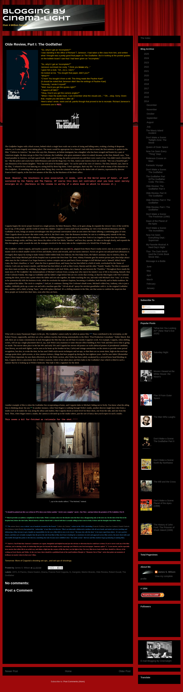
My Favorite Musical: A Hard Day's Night (157, 246)
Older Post (124, 671)
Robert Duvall (115, 572)
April (149, 275)
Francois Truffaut (99, 526)
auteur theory (15, 526)
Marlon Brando (88, 572)
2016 (147, 92)
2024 (147, 58)
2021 (147, 71)
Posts (146, 307)
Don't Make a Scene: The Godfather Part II (164, 440)
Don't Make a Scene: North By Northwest (164, 461)
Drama (44, 572)
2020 (147, 75)
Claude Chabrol (123, 526)
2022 (147, 67)
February (151, 283)
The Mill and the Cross (165, 481)
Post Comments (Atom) (74, 681)
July (149, 126)
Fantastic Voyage (154, 165)
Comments (149, 312)
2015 (147, 97)
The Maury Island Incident (154, 131)
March (150, 279)
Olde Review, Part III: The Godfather (156, 194)
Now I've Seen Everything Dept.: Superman (155, 238)
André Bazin (18, 529)
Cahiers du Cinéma (63, 526)
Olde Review (102, 572)
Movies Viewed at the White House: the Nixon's (164, 374)
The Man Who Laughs (164, 417)
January (151, 288)
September (152, 118)
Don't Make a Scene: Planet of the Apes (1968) (164, 503)
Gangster (76, 572)
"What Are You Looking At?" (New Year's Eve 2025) (165, 331)
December (152, 105)
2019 (147, 80)
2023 (147, 62)
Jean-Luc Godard (112, 526)
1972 (14, 572)
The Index (145, 38)
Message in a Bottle (155, 261)
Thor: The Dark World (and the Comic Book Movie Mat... (157, 254)
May (149, 271)
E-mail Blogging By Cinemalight (156, 661)
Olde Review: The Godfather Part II (155, 187)
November (152, 109)
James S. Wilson (166, 572)
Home (68, 671)
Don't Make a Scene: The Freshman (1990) (158, 215)
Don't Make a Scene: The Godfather (156, 170)
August (150, 122)
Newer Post (11, 671)
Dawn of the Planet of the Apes (156, 222)
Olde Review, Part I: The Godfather (158, 208)
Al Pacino (22, 572)
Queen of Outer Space (157, 147)
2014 (147, 101)
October (151, 113)
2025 (147, 54)
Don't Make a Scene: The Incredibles (156, 229)
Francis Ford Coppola (58, 572)
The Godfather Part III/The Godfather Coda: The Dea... (155, 179)
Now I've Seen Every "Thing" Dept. (156, 152)
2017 (147, 88)
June (149, 266)
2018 (147, 84)
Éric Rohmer (9, 529)
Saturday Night (161, 352)
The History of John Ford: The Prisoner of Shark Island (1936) (164, 527)
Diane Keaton (34, 572)
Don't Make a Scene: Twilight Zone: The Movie (156, 140)
